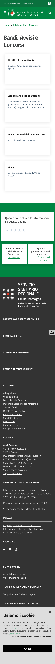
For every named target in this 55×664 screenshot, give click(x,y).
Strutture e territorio (16, 352)
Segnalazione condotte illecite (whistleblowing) (26, 509)
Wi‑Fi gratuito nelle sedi (14, 578)
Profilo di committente (21, 60)
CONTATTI (8, 437)
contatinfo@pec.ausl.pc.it (29, 455)
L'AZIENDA (8, 385)
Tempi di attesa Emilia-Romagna (19, 594)
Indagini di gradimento (14, 428)
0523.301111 (14, 257)
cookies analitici (15, 627)
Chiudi (27, 648)
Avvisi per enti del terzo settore (26, 134)
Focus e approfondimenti (18, 369)
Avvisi (11, 167)
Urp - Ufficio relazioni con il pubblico (41, 259)
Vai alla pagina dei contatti (16, 470)
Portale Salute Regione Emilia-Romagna (18, 3)
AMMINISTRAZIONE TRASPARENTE (21, 482)
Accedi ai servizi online (14, 574)
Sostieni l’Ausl (10, 407)
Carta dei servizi (10, 425)
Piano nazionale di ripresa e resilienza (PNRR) (25, 503)
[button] (49, 12)
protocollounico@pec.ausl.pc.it (26, 459)
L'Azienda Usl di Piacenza (25, 25)
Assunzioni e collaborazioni (24, 96)
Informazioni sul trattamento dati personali (24, 529)
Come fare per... (12, 336)
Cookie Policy (14, 633)
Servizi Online (11, 566)
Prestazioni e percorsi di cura (21, 319)
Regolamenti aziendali (14, 411)
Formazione (9, 421)
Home (6, 25)
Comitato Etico (10, 418)
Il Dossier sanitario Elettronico (17, 532)
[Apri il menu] (5, 12)
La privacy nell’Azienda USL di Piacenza (22, 525)
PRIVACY (7, 518)
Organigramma (10, 396)
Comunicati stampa (12, 414)
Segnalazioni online (12, 473)
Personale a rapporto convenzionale (20, 403)
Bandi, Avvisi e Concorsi (14, 400)
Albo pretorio (9, 393)
